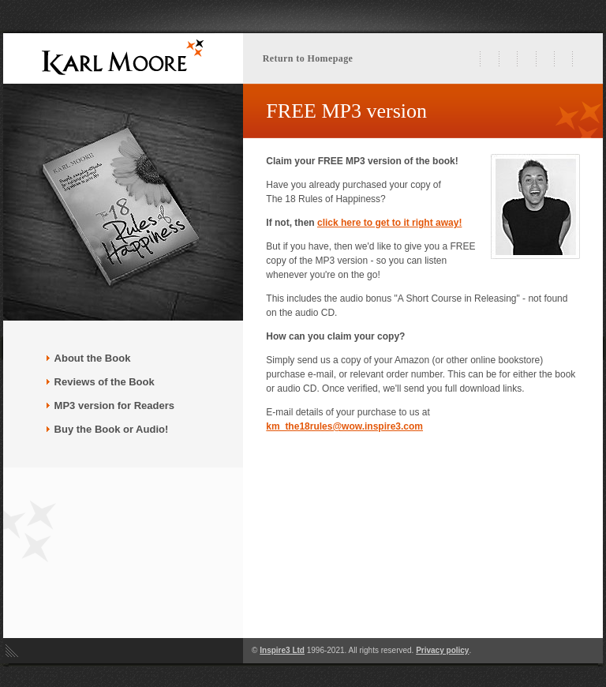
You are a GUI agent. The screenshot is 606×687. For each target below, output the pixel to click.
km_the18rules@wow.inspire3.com (344, 426)
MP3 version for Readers (110, 405)
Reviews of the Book (100, 382)
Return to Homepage (308, 58)
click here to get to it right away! (389, 222)
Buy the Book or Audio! (107, 429)
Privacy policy (442, 650)
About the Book (92, 358)
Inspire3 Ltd (282, 650)
